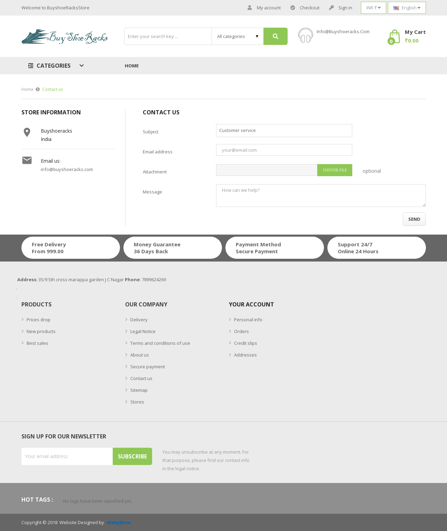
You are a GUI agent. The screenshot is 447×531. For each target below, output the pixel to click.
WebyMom (119, 522)
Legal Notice (142, 331)
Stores (136, 402)
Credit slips (245, 343)
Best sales (37, 343)
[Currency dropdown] (373, 8)
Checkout (304, 8)
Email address (158, 152)
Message (152, 192)
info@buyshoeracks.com (343, 31)
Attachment (155, 172)
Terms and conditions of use (159, 343)
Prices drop (38, 319)
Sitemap (138, 390)
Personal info (247, 319)
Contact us (140, 378)
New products (41, 331)
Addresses (245, 355)
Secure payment (147, 366)
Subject (150, 132)
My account (264, 8)
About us (139, 355)
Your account (251, 304)
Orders (241, 331)
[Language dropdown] (407, 8)
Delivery (138, 319)
